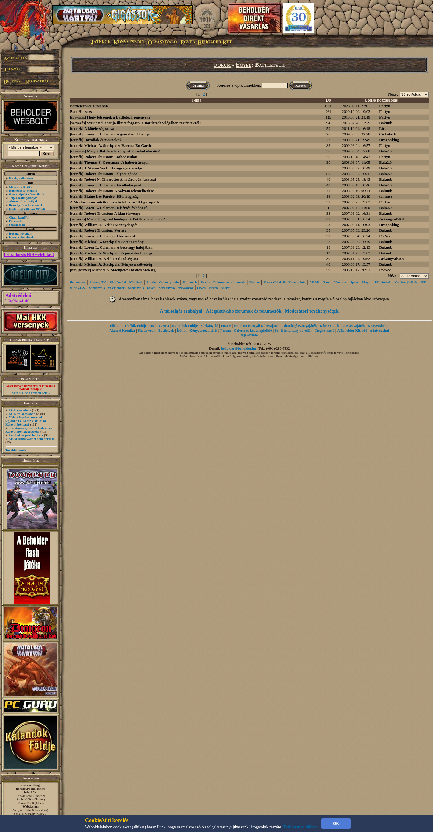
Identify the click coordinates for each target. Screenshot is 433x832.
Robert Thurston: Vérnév (105, 230)
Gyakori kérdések (21, 237)
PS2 (423, 282)
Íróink (182, 330)
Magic (366, 282)
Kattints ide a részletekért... (30, 393)
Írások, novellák (20, 233)
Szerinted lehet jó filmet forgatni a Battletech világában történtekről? (144, 123)
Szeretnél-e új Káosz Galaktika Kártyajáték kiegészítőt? (28, 429)
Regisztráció (324, 330)
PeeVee (385, 236)
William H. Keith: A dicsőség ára (111, 258)
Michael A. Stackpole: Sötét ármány (114, 241)
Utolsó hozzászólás (381, 100)
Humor (254, 282)
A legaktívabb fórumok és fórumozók (244, 311)
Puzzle (226, 326)
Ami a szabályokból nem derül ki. (32, 438)
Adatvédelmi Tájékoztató (18, 298)
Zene (326, 282)
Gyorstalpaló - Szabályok (26, 194)
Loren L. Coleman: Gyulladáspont (112, 185)
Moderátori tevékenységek (312, 311)
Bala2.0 (385, 151)
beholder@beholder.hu (238, 348)
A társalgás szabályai (181, 311)
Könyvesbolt (377, 326)
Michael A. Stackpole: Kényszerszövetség (118, 264)
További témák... (17, 450)
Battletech (190, 282)
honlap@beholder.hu (30, 788)
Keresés (300, 85)
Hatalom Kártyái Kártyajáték (256, 326)
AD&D (314, 282)
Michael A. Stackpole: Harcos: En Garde (118, 145)
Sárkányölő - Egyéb (141, 287)
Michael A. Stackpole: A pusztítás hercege (118, 253)
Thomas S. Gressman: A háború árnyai (116, 162)
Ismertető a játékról (23, 190)
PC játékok (383, 282)
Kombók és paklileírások (26, 435)
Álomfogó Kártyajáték (299, 326)
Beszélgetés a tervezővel (25, 205)
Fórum (222, 64)
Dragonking (389, 140)
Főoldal (115, 326)
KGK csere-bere (20, 410)
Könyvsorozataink (203, 330)
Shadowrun (77, 282)
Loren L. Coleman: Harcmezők (110, 236)
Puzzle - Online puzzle (163, 282)
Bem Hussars (81, 111)
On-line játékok (406, 282)
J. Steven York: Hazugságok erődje (113, 168)
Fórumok (15, 221)
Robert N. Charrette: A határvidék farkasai (120, 179)
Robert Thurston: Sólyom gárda (110, 174)
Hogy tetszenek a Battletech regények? (118, 117)
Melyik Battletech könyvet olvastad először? (123, 151)
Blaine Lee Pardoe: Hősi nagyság (111, 196)
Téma (196, 100)
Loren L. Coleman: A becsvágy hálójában (118, 247)
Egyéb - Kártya (219, 287)
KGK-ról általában (22, 413)
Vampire (340, 282)
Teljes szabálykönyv (23, 198)
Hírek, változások (21, 178)
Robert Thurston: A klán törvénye (112, 213)
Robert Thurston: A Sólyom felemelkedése (119, 190)
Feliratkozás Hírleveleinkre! (29, 255)
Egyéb (243, 64)
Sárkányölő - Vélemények (107, 287)
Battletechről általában (89, 106)
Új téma (198, 85)
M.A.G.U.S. (77, 287)
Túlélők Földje (135, 326)
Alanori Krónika (122, 330)
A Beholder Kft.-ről (352, 330)
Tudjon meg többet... (301, 827)
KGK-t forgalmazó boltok (27, 208)
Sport (354, 282)
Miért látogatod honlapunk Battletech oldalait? (126, 219)
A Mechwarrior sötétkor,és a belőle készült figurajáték (115, 202)
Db (328, 100)
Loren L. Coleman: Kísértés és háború (116, 207)
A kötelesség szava (99, 128)
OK (336, 823)
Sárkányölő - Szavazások (176, 287)
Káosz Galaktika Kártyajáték (284, 282)
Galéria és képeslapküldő (253, 330)
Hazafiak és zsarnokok (103, 140)
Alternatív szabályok (23, 201)
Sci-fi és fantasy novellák (293, 330)
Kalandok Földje (185, 326)
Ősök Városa (159, 326)
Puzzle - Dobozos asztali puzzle (223, 282)
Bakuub (385, 123)
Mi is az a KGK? (20, 187)
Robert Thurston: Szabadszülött (110, 157)
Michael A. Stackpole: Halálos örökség (123, 270)
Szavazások (17, 224)
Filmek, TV (98, 282)
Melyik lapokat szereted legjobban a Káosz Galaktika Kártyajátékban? (25, 420)
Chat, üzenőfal (19, 217)
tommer (385, 196)
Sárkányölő (209, 326)
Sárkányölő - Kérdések (126, 282)
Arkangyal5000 (391, 219)
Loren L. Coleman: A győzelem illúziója (117, 134)
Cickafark (387, 134)
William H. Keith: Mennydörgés (110, 224)
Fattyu (384, 106)
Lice (382, 128)
